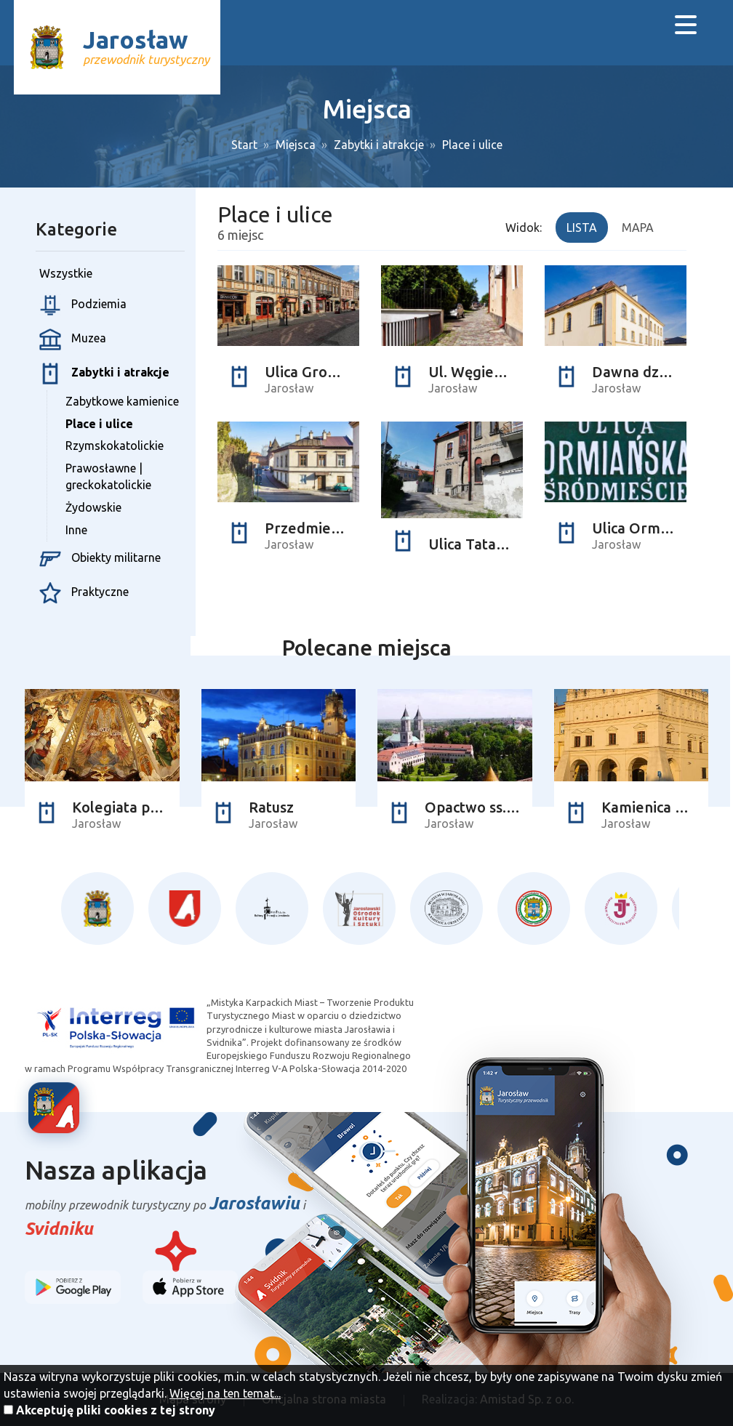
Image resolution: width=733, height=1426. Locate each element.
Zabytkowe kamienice (122, 401)
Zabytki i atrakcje (379, 144)
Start (244, 144)
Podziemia (83, 305)
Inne (76, 529)
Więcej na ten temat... (225, 1393)
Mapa (638, 227)
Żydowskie (93, 507)
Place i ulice (472, 144)
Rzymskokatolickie (114, 445)
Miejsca (296, 144)
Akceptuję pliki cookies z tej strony (115, 1410)
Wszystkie (65, 273)
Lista (581, 227)
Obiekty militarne (100, 559)
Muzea (72, 339)
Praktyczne (84, 593)
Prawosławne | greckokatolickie (108, 476)
